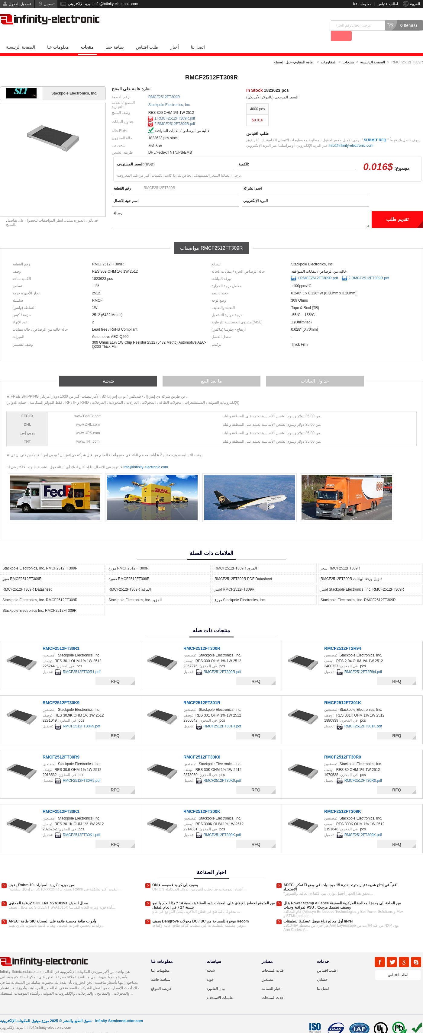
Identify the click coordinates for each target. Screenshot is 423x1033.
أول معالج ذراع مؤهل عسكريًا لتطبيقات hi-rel (318, 911)
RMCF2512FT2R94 (342, 637)
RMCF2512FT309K (342, 800)
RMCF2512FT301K (342, 692)
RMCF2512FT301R (201, 692)
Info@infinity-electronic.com (351, 135)
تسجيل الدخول (20, 4)
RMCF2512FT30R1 (61, 637)
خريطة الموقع (161, 978)
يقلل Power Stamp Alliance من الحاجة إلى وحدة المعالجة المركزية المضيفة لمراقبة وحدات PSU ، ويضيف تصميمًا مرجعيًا (342, 894)
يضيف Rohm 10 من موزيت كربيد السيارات (41, 874)
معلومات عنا (362, 4)
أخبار (174, 36)
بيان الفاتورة (215, 978)
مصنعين (267, 969)
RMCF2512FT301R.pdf (222, 716)
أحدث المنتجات (273, 987)
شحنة (210, 960)
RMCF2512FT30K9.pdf (81, 716)
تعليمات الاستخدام (220, 987)
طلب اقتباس (147, 36)
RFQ (115, 670)
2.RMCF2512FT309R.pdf (174, 113)
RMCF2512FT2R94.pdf (363, 661)
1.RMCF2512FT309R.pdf (174, 108)
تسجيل (49, 4)
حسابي (322, 969)
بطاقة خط (115, 36)
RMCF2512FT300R (201, 637)
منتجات (87, 36)
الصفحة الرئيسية (20, 36)
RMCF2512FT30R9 (61, 746)
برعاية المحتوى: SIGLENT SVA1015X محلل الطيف (48, 892)
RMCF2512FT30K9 (61, 692)
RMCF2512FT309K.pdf (363, 824)
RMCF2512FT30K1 (61, 800)
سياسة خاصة (160, 969)
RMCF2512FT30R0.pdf (363, 770)
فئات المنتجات (273, 960)
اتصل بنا (198, 36)
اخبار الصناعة (271, 978)
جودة (210, 969)
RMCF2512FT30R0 (342, 746)
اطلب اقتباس (387, 4)
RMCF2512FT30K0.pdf (222, 770)
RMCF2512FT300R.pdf (222, 661)
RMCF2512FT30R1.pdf (82, 661)
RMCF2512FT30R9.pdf (82, 770)
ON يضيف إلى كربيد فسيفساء (175, 874)
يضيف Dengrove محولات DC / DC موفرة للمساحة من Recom (200, 911)
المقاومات (328, 52)
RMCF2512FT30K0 (201, 746)
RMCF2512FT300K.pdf (222, 824)
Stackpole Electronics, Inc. (169, 94)
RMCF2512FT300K (201, 800)
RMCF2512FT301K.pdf (363, 716)
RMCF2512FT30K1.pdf (81, 824)
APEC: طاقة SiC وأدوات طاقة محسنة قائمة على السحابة (52, 911)
